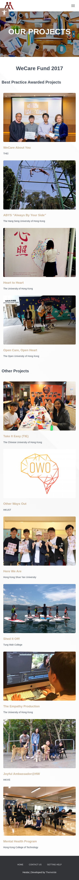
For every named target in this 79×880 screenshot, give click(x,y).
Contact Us (35, 864)
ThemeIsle (51, 872)
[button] (4, 12)
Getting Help (54, 864)
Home (20, 864)
